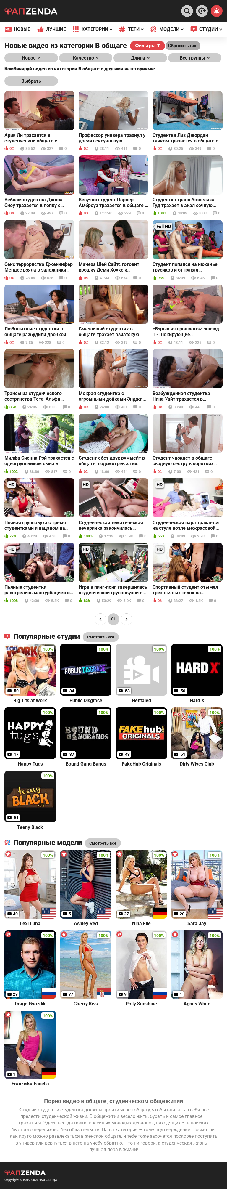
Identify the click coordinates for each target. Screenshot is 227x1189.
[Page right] (126, 619)
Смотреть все (102, 843)
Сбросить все (183, 46)
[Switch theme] (217, 11)
